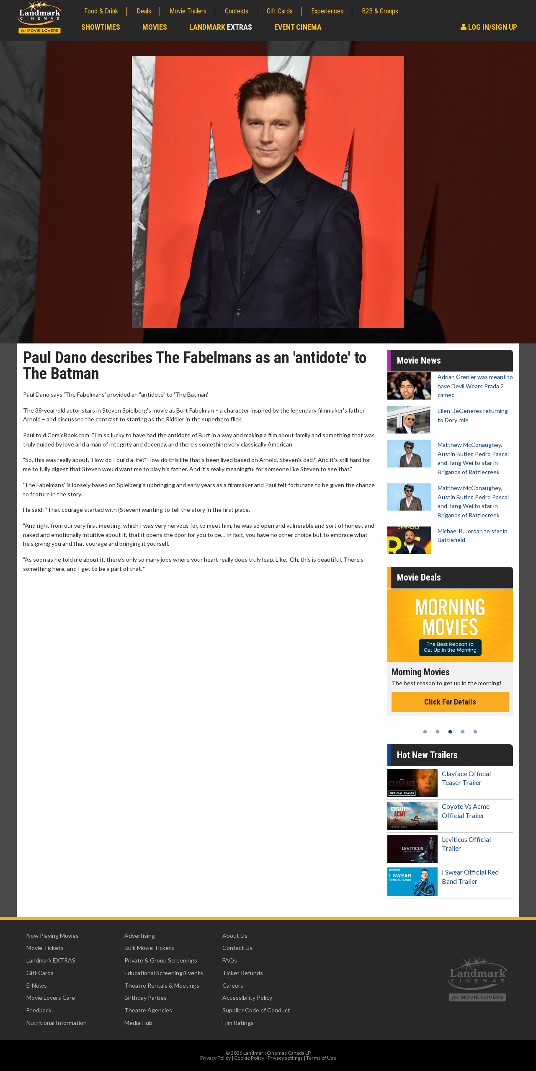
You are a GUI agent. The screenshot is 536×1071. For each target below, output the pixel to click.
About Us (234, 935)
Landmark (220, 27)
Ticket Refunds (242, 972)
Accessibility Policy (247, 997)
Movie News (419, 360)
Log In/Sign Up (489, 27)
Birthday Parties (145, 997)
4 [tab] (463, 732)
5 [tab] (475, 732)
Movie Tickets (45, 947)
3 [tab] (450, 732)
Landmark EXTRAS (50, 960)
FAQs (229, 960)
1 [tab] (425, 732)
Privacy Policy (215, 1058)
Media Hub (138, 1022)
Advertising (139, 935)
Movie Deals (419, 577)
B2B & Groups (380, 11)
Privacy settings (285, 1058)
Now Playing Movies (52, 935)
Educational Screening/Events (163, 972)
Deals (144, 11)
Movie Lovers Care (50, 997)
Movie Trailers (188, 11)
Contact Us (237, 947)
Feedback (39, 1010)
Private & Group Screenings (160, 960)
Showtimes (100, 27)
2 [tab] (437, 732)
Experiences (327, 11)
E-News (36, 985)
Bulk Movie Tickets (149, 947)
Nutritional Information (56, 1022)
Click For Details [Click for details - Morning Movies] (450, 701)
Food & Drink (101, 11)
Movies (154, 27)
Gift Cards (280, 11)
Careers (232, 985)
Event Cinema (298, 27)
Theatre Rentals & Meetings (161, 985)
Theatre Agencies (148, 1010)
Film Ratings (238, 1022)
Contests (236, 11)
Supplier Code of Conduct (256, 1010)
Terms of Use (321, 1058)
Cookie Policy (249, 1058)
